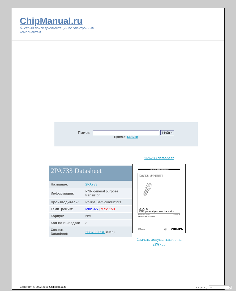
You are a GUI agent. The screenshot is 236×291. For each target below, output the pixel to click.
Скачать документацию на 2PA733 (159, 241)
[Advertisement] (81, 84)
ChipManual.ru (51, 21)
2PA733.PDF (95, 232)
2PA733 (91, 184)
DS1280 (132, 136)
